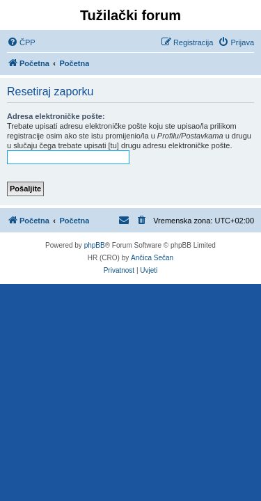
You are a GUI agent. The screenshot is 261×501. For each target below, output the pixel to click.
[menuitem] (21, 42)
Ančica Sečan (152, 258)
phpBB (94, 245)
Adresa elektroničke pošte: (56, 116)
